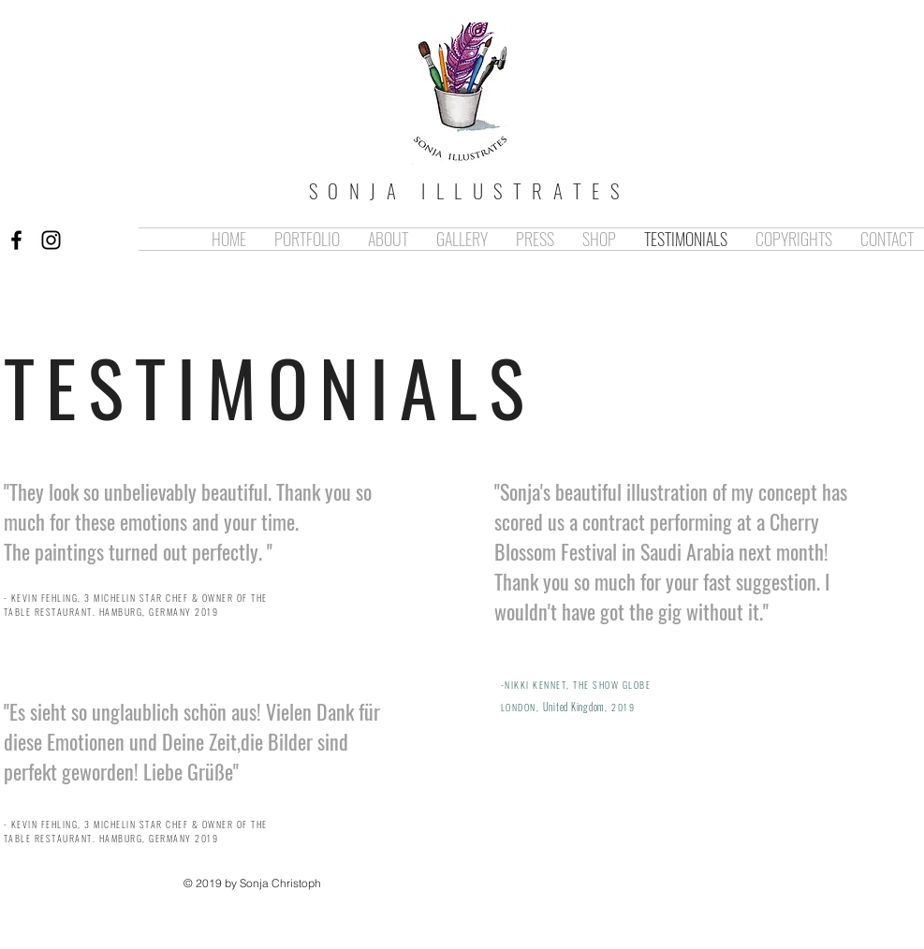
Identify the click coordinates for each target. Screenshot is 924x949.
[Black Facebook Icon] (16, 240)
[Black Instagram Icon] (51, 240)
